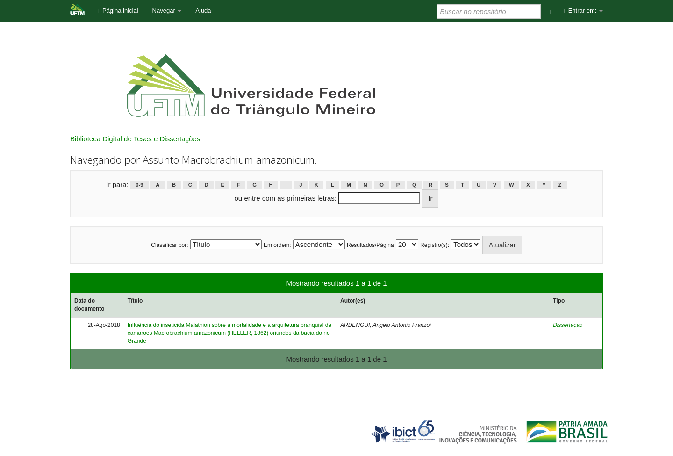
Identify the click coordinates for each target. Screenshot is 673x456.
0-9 (139, 185)
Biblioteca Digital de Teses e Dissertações (135, 139)
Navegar (167, 10)
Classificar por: (169, 245)
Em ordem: (277, 245)
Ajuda (203, 10)
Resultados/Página (370, 245)
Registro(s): (434, 245)
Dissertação (567, 325)
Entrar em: (583, 10)
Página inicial (118, 10)
